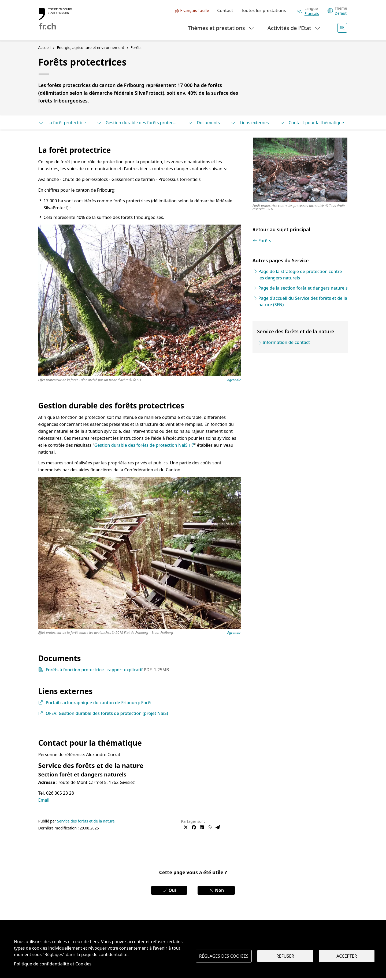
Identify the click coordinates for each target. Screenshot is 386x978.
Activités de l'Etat (294, 27)
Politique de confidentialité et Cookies (52, 964)
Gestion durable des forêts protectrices (136, 123)
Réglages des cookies (223, 956)
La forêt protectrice (62, 123)
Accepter (346, 956)
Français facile (194, 10)
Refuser (285, 956)
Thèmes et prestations (221, 27)
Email (44, 800)
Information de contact (286, 342)
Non (216, 890)
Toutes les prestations (263, 10)
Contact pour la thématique (312, 123)
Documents (204, 123)
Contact (225, 10)
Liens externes (250, 123)
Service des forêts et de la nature (86, 821)
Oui (169, 890)
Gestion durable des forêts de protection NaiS (144, 445)
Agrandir (234, 380)
